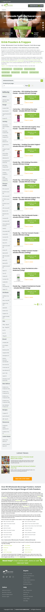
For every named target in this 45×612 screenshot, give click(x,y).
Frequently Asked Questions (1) (5, 427)
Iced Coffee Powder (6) (5, 154)
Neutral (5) (5, 263)
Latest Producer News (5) (6, 445)
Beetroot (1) (5, 211)
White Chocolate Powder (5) (5, 179)
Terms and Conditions (29, 580)
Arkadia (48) (5, 342)
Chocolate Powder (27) (5, 136)
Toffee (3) (5, 276)
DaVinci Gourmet (28, 550)
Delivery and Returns (28, 575)
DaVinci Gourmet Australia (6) (5, 360)
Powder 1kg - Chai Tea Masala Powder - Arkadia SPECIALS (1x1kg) (26, 216)
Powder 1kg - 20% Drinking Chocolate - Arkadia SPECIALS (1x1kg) (25, 163)
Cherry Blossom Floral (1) (6, 224)
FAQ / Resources (27, 590)
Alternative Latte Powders (7, 69)
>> (32, 85)
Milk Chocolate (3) (6, 256)
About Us (25, 594)
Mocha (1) (5, 260)
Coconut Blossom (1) (5, 140)
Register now (34, 5)
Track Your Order (27, 573)
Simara (24, 500)
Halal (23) (5, 308)
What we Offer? (6, 590)
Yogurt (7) (5, 289)
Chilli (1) (4, 228)
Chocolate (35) (6, 231)
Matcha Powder (25, 72)
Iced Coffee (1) (6, 416)
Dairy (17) (5, 243)
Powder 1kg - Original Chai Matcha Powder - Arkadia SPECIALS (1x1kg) (27, 287)
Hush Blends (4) (6, 370)
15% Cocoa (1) (6, 189)
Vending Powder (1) (5, 173)
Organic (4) (5, 313)
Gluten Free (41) (5, 304)
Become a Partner (7, 592)
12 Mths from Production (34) (6, 387)
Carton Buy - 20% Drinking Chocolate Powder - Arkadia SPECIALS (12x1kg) (25, 92)
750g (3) (5, 336)
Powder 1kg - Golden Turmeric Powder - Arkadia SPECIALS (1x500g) (25, 251)
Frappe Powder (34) (6, 149)
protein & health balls (18, 61)
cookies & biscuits (9, 61)
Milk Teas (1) (5, 419)
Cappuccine (27, 547)
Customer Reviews (28, 596)
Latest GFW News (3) (5, 440)
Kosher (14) (5, 310)
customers (17, 557)
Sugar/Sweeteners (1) (6, 114)
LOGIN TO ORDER (29, 102)
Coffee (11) (5, 240)
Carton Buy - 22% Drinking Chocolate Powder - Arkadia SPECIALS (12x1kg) (25, 110)
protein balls (26, 506)
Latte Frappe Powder (15, 72)
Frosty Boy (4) (6, 367)
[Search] (22, 9)
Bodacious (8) (6, 350)
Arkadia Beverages (7, 545)
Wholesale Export (27, 584)
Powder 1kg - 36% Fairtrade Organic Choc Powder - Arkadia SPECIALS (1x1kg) (26, 198)
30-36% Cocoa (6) (6, 204)
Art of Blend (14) (5, 346)
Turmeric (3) (5, 279)
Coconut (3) (5, 237)
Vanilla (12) (5, 282)
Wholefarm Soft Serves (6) (6, 379)
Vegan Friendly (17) (6, 317)
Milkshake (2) (6, 158)
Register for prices (22, 28)
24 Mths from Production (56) (6, 401)
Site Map (25, 600)
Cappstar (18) (6, 352)
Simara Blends (28, 552)
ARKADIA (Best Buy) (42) (6, 100)
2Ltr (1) (4, 333)
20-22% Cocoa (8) (6, 192)
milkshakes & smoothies (31, 60)
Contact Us (26, 592)
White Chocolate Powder (7, 75)
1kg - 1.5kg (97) (6, 327)
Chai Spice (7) (6, 355)
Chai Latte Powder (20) (5, 131)
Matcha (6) (5, 253)
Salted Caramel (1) (6, 266)
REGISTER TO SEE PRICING (32, 97)
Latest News (26, 598)
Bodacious (18, 500)
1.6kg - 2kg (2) (6, 324)
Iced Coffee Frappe (5, 72)
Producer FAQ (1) (6, 432)
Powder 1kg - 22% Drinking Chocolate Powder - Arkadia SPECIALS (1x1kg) (25, 181)
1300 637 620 (6, 1)
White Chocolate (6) (6, 285)
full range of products (36, 62)
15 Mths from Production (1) (6, 392)
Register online (4, 66)
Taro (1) (4, 273)
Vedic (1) (5, 376)
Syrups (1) (5, 118)
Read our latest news (22, 479)
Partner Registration (7, 594)
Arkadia (39, 496)
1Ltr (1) (4, 330)
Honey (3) (5, 250)
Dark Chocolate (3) (6, 246)
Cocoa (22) (5, 234)
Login (41, 5)
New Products (26, 577)
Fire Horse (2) (6, 364)
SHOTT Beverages (7, 552)
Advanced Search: (8, 80)
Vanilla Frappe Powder (34, 72)
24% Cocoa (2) (6, 196)
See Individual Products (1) (6, 405)
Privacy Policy (27, 582)
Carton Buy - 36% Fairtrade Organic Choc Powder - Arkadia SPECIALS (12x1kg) (26, 128)
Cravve (5, 550)
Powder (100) (6, 108)
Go (41, 80)
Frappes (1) (5, 413)
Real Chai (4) (6, 111)
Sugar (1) (5, 270)
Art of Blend (4, 498)
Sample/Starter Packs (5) (6, 161)
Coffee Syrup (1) (6, 145)
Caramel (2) (5, 218)
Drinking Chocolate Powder (29, 69)
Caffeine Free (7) (6, 296)
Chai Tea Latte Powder (18, 69)
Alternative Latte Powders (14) (6, 126)
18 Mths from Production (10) (6, 396)
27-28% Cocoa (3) (6, 199)
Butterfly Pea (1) (6, 214)
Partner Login (5, 596)
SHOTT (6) (5, 373)
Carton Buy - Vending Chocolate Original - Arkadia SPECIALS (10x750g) (27, 145)
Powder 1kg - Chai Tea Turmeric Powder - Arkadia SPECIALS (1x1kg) (26, 234)
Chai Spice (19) (6, 221)
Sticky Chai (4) (6, 170)
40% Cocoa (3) (6, 208)
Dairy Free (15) (6, 300)
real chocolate (20, 60)
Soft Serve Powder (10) (5, 166)
